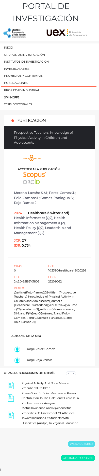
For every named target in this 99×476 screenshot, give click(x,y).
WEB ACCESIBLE (81, 444)
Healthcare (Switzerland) (48, 213)
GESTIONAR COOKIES (78, 458)
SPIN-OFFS (12, 97)
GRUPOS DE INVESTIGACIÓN (24, 54)
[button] (68, 373)
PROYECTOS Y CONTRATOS (23, 75)
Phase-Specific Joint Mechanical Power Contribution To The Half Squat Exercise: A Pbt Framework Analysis (50, 398)
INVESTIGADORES (16, 69)
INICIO (8, 47)
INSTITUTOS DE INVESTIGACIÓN (26, 61)
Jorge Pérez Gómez (41, 349)
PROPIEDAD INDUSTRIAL (22, 90)
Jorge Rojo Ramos (39, 360)
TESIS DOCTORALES (18, 104)
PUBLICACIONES (16, 83)
